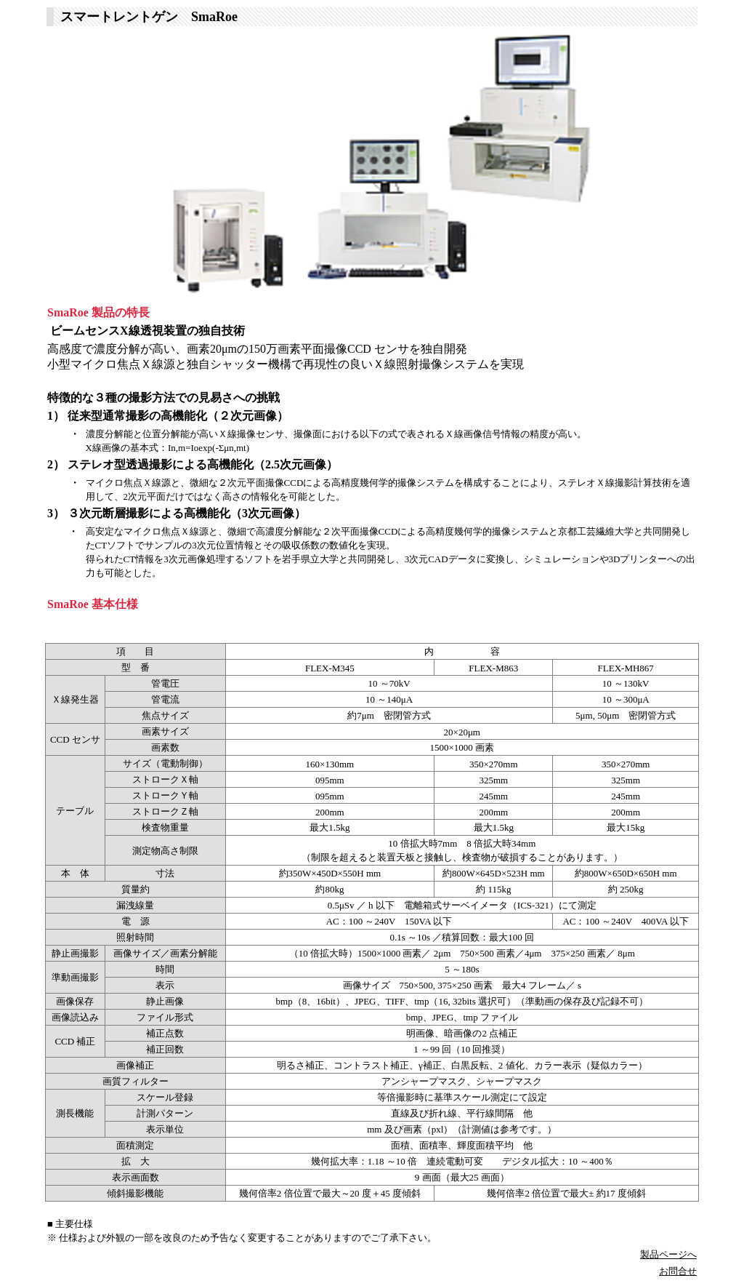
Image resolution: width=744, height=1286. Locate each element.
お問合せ (678, 1271)
